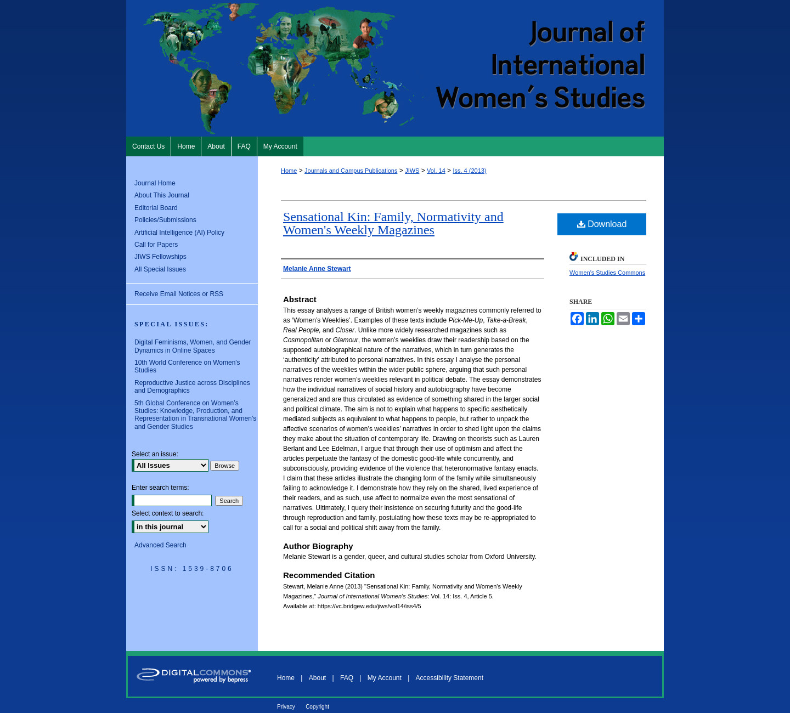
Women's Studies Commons (607, 272)
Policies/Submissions (165, 220)
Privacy (286, 707)
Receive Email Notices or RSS (178, 294)
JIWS (412, 170)
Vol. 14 (436, 170)
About (317, 678)
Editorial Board (156, 208)
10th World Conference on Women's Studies (187, 366)
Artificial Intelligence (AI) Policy (179, 232)
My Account (385, 678)
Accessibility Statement (449, 678)
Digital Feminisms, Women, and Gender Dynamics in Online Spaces (192, 346)
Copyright (317, 707)
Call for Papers (156, 244)
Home (289, 170)
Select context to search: (168, 513)
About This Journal (161, 195)
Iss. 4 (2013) (469, 170)
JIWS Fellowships (160, 257)
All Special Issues (160, 269)
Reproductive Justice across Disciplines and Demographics (192, 386)
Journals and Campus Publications (350, 170)
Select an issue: (155, 454)
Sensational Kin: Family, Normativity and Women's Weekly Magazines (393, 223)
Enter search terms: (160, 487)
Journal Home (155, 183)
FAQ (346, 678)
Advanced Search (160, 545)
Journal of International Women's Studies (395, 68)
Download (602, 224)
